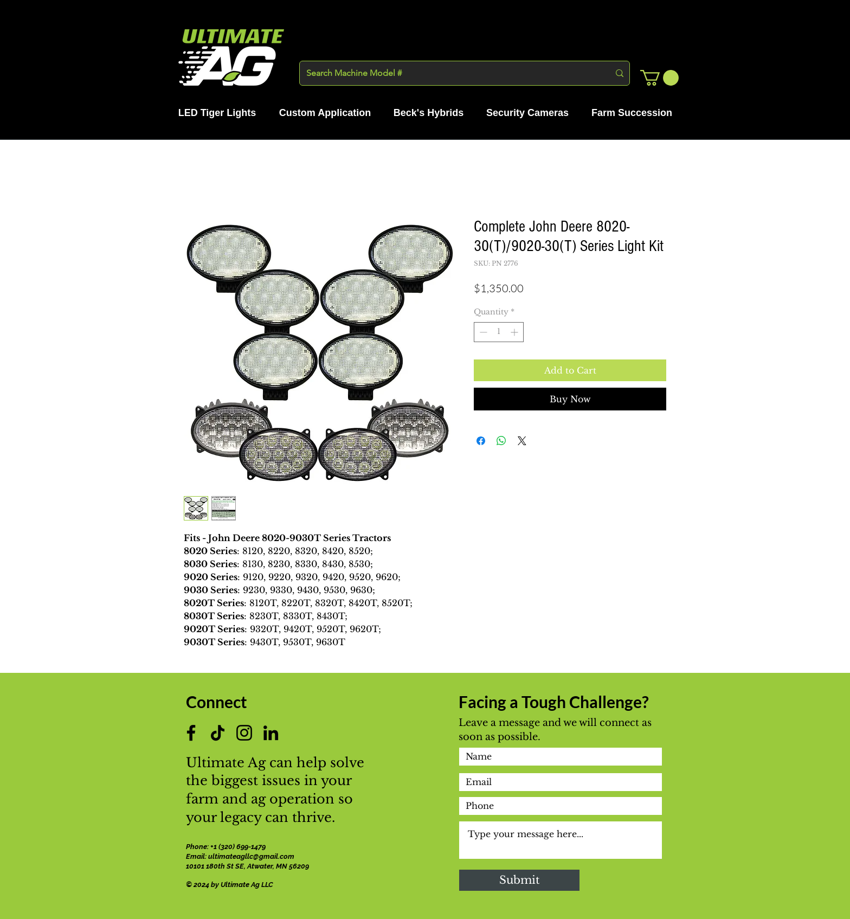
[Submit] (519, 880)
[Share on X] (522, 440)
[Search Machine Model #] (449, 73)
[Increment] (515, 332)
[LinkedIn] (270, 732)
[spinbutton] (498, 332)
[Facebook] (191, 732)
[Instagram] (244, 732)
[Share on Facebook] (480, 440)
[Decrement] (482, 332)
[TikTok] (217, 732)
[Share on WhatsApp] (501, 440)
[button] (659, 78)
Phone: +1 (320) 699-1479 (226, 847)
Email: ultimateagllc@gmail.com (240, 856)
